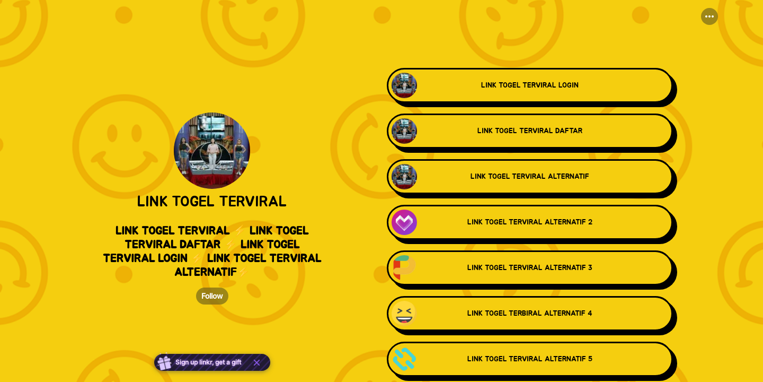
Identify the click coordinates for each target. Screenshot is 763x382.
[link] (530, 86)
